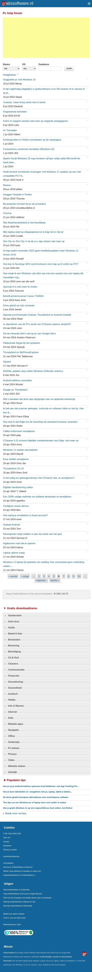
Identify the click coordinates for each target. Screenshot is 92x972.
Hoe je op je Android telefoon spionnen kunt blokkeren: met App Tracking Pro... (41, 786)
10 (79, 576)
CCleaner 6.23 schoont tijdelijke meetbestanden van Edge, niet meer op (40, 440)
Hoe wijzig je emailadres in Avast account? (25, 515)
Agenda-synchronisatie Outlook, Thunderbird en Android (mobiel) (37, 314)
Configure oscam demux (16, 506)
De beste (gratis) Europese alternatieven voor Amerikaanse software (35, 797)
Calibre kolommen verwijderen (19, 431)
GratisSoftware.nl (10, 953)
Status (6, 64)
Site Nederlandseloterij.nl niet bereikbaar (24, 222)
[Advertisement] (46, 38)
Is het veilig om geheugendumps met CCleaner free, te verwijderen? (38, 478)
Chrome (7, 213)
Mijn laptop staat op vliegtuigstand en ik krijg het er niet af (33, 232)
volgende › (41, 580)
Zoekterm (43, 64)
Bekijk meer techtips (15, 813)
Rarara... (7, 185)
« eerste (13, 576)
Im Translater (10, 130)
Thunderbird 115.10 (13, 468)
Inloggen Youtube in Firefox (17, 194)
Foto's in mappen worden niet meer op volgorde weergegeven (35, 121)
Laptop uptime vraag (14, 552)
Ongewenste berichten (15, 111)
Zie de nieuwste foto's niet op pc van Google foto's (29, 333)
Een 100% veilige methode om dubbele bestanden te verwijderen (37, 496)
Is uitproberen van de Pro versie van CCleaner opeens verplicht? (37, 324)
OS (24, 64)
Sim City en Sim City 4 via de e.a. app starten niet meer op (33, 241)
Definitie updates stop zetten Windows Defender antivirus (33, 371)
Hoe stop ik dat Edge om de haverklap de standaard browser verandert (40, 421)
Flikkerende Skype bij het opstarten (21, 343)
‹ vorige (25, 576)
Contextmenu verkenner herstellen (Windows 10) (28, 149)
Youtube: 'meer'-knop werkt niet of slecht (24, 102)
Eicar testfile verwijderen (16, 459)
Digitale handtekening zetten (18, 487)
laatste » (54, 580)
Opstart (7, 361)
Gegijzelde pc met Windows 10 (19, 79)
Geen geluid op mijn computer (19, 305)
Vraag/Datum (11, 75)
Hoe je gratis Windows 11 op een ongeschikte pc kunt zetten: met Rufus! (37, 808)
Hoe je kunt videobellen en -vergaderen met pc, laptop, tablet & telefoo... (37, 792)
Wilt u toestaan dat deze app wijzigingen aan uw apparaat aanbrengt (39, 399)
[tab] (46, 615)
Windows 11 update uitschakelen (20, 450)
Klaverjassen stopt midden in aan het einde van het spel (32, 534)
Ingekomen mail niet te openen (19, 543)
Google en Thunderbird (15, 389)
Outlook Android (11, 524)
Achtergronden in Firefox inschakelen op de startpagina (32, 139)
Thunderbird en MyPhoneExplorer (21, 352)
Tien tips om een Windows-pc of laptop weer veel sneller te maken (34, 802)
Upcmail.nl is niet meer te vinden (20, 286)
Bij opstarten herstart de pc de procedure (24, 204)
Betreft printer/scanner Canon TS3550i (23, 296)
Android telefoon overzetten (17, 380)
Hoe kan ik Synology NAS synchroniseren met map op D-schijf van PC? (40, 264)
